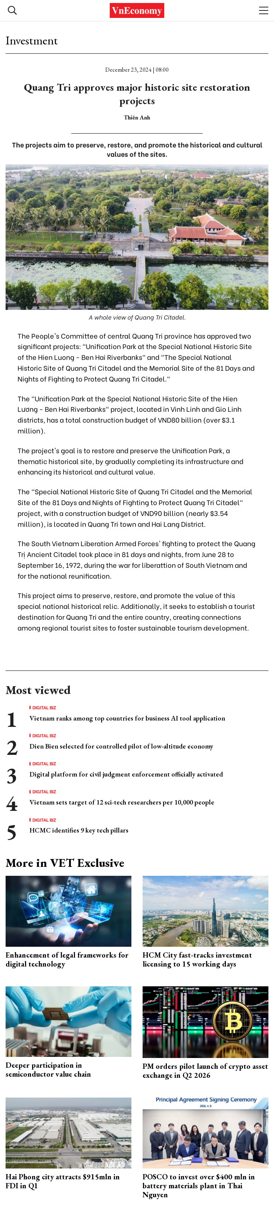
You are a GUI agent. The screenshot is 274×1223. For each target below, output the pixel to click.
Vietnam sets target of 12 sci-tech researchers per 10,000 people (121, 802)
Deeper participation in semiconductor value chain (48, 1069)
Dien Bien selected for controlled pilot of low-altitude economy (121, 746)
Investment (32, 40)
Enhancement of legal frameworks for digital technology (67, 959)
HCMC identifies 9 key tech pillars (78, 830)
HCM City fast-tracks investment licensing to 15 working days (197, 959)
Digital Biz (44, 707)
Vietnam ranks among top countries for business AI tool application (127, 718)
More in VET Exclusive (65, 863)
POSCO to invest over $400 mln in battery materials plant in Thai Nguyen (199, 1185)
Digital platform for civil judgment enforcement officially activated (126, 774)
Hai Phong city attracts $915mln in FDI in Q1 (63, 1181)
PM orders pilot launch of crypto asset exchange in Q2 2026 (205, 1070)
